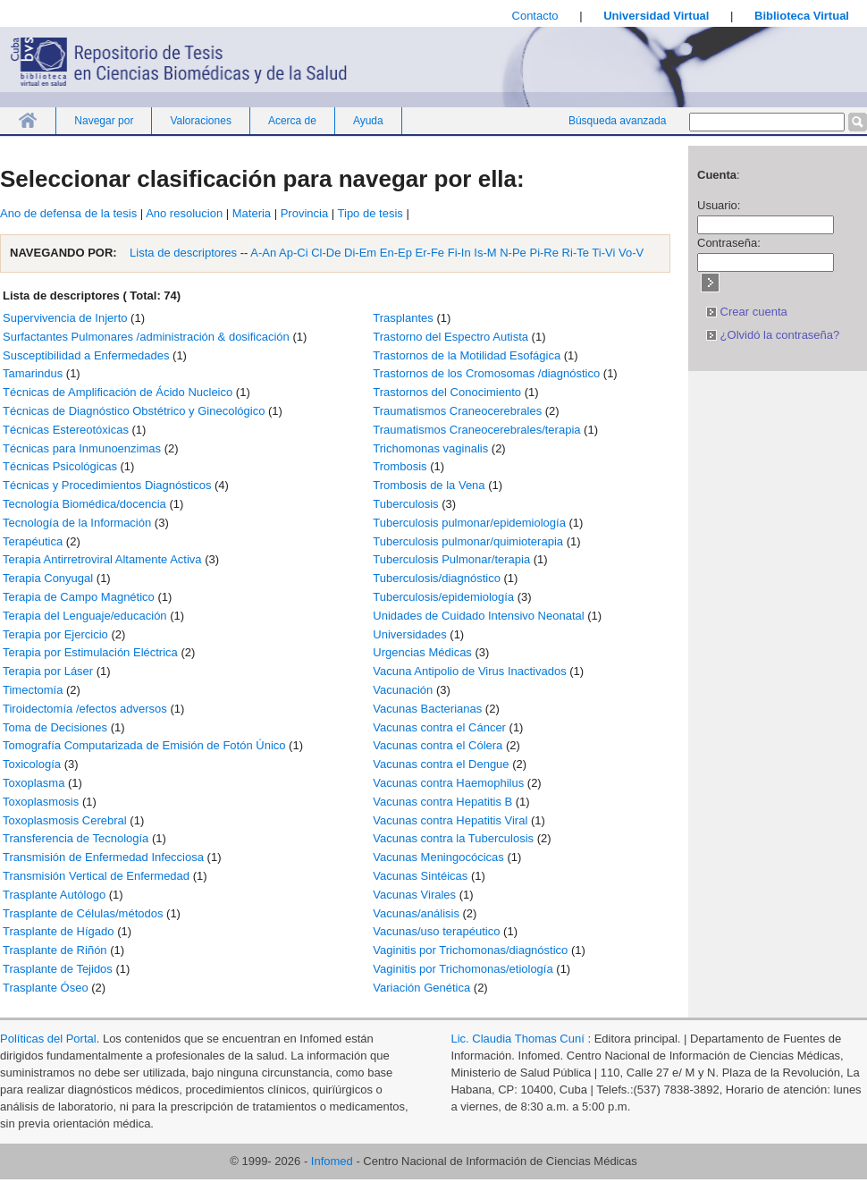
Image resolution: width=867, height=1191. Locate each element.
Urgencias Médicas (422, 652)
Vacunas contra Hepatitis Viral (450, 820)
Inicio (28, 120)
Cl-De (326, 252)
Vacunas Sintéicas (420, 876)
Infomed (332, 1161)
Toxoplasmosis (41, 801)
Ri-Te (575, 252)
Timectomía (33, 690)
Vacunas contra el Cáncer (439, 727)
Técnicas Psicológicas (60, 466)
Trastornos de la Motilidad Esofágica (466, 355)
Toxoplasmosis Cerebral (65, 820)
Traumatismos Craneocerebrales (457, 411)
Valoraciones (200, 120)
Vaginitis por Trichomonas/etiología (462, 969)
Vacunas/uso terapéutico (436, 931)
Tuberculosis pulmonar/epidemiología (469, 522)
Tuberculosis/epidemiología (443, 597)
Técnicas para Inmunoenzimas (82, 448)
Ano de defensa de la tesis (68, 213)
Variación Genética (421, 987)
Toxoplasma (33, 783)
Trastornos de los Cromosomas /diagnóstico (486, 373)
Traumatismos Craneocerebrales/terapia (476, 429)
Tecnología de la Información (77, 522)
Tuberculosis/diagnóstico (437, 578)
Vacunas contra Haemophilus (448, 783)
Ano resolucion (184, 213)
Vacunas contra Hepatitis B (442, 801)
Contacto (535, 15)
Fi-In (459, 252)
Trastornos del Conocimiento (447, 392)
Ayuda (368, 120)
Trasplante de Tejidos (58, 969)
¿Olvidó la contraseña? (772, 335)
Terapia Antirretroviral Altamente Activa (102, 559)
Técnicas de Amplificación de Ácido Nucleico (117, 392)
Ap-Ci (293, 252)
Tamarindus (33, 373)
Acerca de (292, 120)
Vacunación (403, 690)
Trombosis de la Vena (428, 485)
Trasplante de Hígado (58, 931)
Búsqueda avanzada (617, 120)
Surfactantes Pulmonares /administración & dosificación (146, 336)
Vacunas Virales (414, 894)
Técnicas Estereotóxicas (66, 429)
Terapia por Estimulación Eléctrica (90, 652)
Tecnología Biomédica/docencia (84, 504)
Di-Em (360, 252)
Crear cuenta (746, 311)
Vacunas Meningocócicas (438, 857)
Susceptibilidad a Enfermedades (86, 355)
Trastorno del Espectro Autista (450, 336)
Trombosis (399, 466)
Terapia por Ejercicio (55, 634)
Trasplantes (403, 318)
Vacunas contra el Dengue (441, 764)
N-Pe (513, 252)
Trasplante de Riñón (55, 950)
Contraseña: (729, 242)
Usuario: (718, 205)
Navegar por (103, 120)
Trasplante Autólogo (54, 894)
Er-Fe (430, 252)
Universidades (409, 634)
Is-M (485, 252)
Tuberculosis (405, 504)
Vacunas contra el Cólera (437, 745)
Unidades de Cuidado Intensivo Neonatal (478, 615)
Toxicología (32, 764)
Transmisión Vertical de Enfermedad (96, 876)
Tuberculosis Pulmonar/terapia (451, 559)
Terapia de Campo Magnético (79, 597)
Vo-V (631, 252)
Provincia (304, 213)
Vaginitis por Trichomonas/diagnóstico (470, 950)
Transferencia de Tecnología (75, 838)
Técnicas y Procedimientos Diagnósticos (107, 485)
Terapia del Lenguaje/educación (85, 615)
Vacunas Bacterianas (427, 708)
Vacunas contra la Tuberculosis (453, 838)
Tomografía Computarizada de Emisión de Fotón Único (144, 745)
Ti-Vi (603, 252)
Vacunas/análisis (416, 913)
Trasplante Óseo (45, 987)
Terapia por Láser (48, 671)
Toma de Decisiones (55, 727)
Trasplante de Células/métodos (83, 913)
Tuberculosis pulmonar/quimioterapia (468, 541)
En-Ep (396, 252)
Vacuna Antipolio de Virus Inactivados (469, 671)
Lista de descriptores (182, 252)
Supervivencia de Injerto (65, 318)
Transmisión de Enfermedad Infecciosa (103, 857)
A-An (263, 252)
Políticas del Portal (48, 1038)
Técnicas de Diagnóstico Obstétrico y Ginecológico (134, 411)
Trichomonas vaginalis (430, 448)
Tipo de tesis (370, 213)
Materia (251, 213)
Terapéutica (33, 541)
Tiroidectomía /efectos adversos (85, 708)
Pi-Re (544, 252)
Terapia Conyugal (48, 578)
